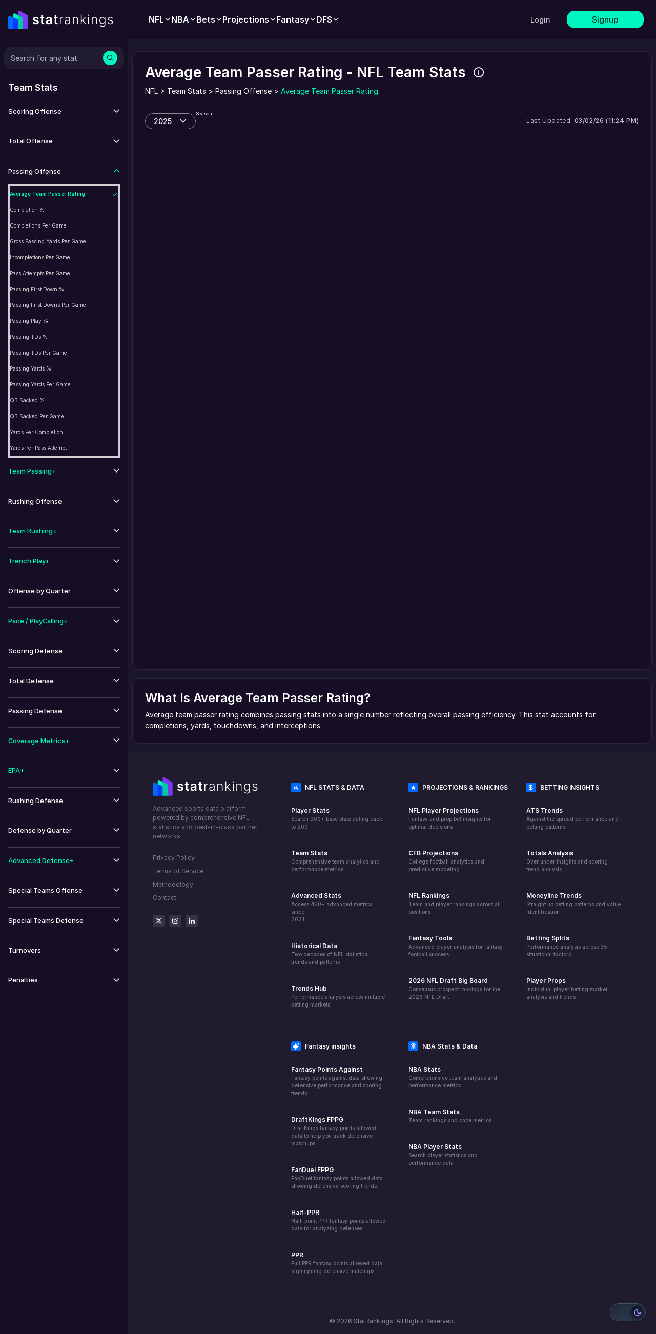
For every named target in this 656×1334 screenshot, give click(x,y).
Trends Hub (309, 988)
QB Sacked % (27, 400)
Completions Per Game (38, 225)
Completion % (27, 210)
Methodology (173, 884)
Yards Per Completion (36, 432)
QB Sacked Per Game (37, 416)
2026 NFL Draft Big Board (448, 980)
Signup (605, 19)
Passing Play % (29, 321)
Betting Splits (547, 938)
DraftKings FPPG (317, 1119)
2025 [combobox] (163, 121)
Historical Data (314, 946)
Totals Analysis (549, 853)
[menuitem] (160, 19)
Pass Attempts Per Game (40, 273)
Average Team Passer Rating (47, 194)
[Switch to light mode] (628, 1312)
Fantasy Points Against (327, 1069)
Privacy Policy (174, 857)
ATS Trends (544, 810)
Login (540, 19)
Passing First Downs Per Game (48, 305)
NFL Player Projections (443, 810)
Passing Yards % (30, 368)
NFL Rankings (428, 895)
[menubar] (244, 19)
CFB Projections (433, 853)
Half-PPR (305, 1212)
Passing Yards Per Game (40, 384)
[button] (64, 111)
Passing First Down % (37, 289)
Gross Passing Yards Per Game (48, 241)
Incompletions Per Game (40, 257)
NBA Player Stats (435, 1147)
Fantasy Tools (430, 938)
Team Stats (309, 853)
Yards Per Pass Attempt (38, 448)
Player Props (546, 980)
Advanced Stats (316, 895)
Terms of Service (178, 871)
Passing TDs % (29, 337)
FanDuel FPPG (312, 1170)
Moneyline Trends (554, 895)
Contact (164, 897)
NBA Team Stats (434, 1112)
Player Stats (310, 810)
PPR (297, 1255)
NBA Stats (424, 1069)
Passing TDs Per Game (38, 353)
